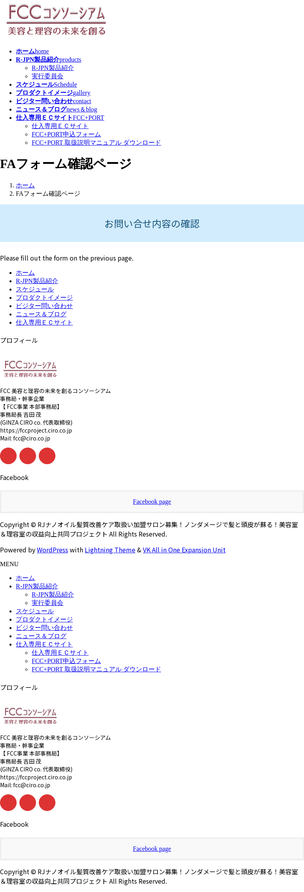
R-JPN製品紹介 (53, 67)
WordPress (52, 549)
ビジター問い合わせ (44, 305)
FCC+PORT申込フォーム (66, 134)
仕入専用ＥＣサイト (60, 126)
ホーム (25, 272)
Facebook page (152, 501)
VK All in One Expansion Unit (184, 549)
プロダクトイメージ (44, 297)
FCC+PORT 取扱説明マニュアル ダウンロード (96, 142)
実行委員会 (47, 76)
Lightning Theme (110, 549)
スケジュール (35, 289)
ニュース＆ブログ (41, 314)
